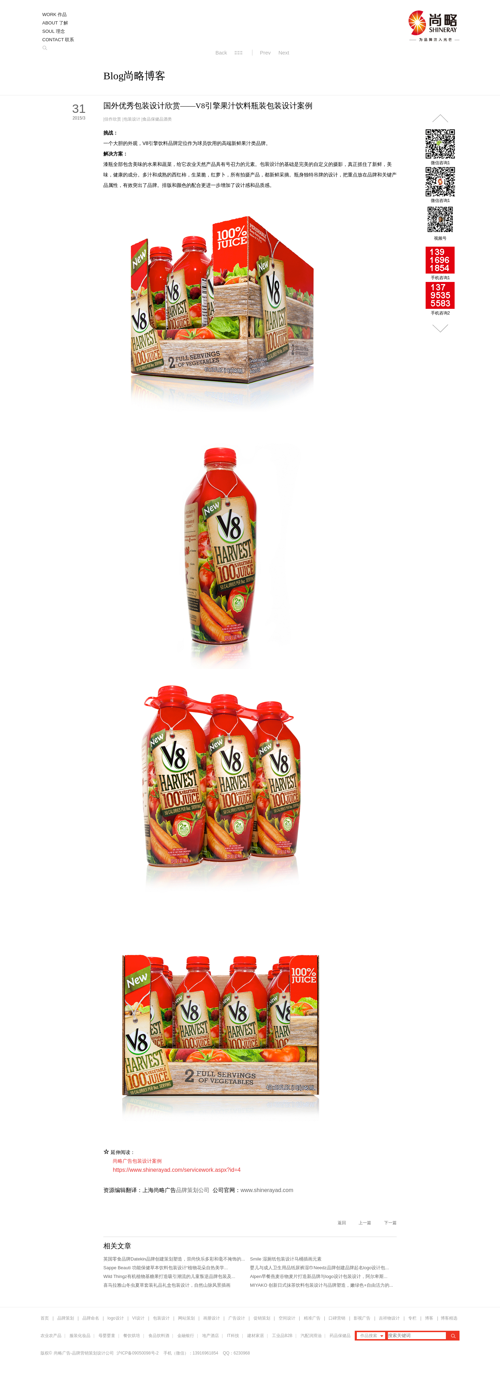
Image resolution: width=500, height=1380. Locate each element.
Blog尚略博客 (134, 75)
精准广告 (312, 1318)
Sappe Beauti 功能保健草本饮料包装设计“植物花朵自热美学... (165, 1267)
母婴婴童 (106, 1335)
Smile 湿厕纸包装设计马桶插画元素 (286, 1259)
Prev (265, 53)
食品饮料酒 (158, 1335)
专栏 (413, 1318)
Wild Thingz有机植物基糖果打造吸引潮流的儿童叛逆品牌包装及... (169, 1276)
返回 (342, 1222)
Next (283, 53)
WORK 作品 (54, 14)
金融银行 (185, 1335)
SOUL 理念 (53, 31)
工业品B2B (282, 1335)
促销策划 (261, 1318)
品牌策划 (65, 1318)
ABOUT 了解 (55, 23)
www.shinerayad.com (267, 1190)
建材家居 (255, 1335)
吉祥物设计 (389, 1318)
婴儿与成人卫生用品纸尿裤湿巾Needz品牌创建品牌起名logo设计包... (319, 1267)
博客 (429, 1318)
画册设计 (211, 1318)
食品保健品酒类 (157, 119)
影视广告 (362, 1318)
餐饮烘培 (131, 1335)
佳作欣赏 (112, 119)
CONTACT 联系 (58, 39)
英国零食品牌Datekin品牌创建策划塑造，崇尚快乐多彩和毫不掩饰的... (174, 1259)
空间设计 (287, 1318)
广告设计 (236, 1318)
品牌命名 (90, 1318)
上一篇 (365, 1222)
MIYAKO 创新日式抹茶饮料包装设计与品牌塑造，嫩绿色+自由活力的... (321, 1285)
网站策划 (186, 1318)
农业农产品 (51, 1335)
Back (221, 53)
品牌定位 (178, 143)
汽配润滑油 (311, 1335)
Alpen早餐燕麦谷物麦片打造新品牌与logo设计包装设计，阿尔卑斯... (319, 1276)
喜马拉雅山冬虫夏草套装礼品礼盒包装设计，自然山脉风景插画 (166, 1285)
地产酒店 (210, 1335)
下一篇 (390, 1222)
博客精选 (449, 1318)
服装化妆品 (79, 1335)
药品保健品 (340, 1335)
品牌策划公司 (192, 1190)
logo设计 (116, 1318)
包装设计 (132, 119)
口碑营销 (337, 1318)
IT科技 (233, 1335)
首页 (45, 1318)
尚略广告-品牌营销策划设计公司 (84, 1353)
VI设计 (138, 1318)
